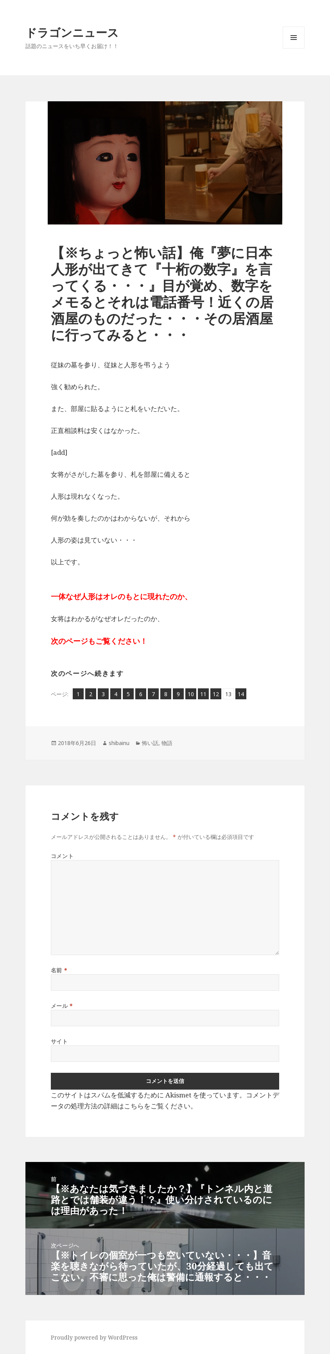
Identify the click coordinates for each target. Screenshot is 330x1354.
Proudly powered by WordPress (94, 1337)
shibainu (119, 743)
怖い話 (150, 743)
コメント (62, 856)
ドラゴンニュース (72, 32)
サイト (59, 1041)
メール (62, 1005)
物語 (166, 743)
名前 (59, 970)
